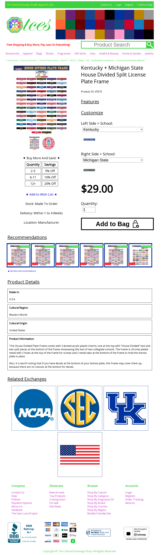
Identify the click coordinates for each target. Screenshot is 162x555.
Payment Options (21, 503)
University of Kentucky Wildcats (131, 60)
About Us (16, 506)
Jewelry (149, 53)
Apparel (27, 53)
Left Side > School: (97, 123)
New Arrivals (56, 492)
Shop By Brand (96, 503)
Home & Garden (131, 53)
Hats (92, 53)
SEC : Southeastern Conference (100, 60)
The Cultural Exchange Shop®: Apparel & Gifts (30, 4)
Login (118, 4)
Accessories (12, 53)
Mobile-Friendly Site (99, 513)
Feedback (16, 510)
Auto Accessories (29, 60)
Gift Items (80, 53)
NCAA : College (77, 60)
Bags (39, 53)
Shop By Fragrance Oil (100, 499)
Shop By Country (97, 506)
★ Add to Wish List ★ (41, 194)
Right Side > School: (98, 153)
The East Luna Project (24, 513)
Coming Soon (57, 499)
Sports (64, 60)
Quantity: (89, 203)
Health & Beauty (108, 53)
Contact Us (106, 4)
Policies (15, 499)
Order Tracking (134, 499)
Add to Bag (117, 224)
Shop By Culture (97, 492)
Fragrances (64, 53)
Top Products (57, 496)
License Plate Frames (49, 60)
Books (50, 53)
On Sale (53, 503)
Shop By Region (96, 510)
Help (14, 496)
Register (129, 4)
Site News (55, 506)
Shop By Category (98, 496)
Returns (130, 503)
